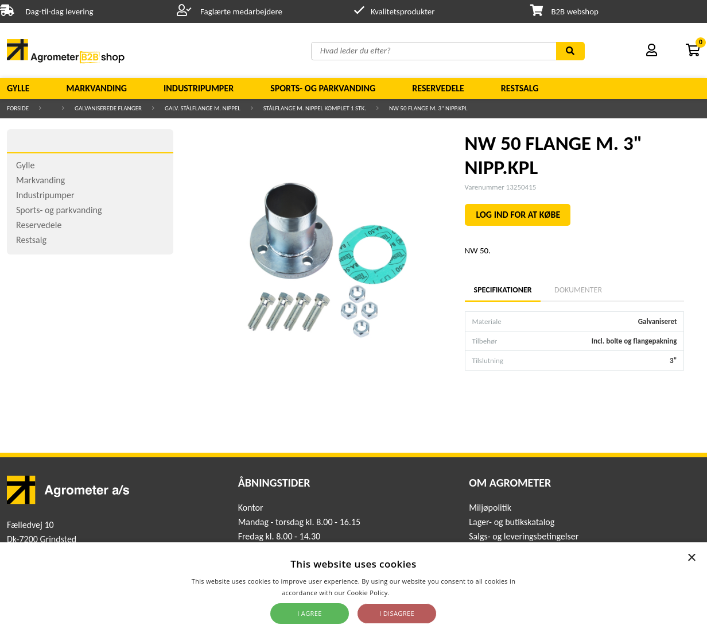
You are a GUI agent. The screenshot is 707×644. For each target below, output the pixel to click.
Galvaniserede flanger (108, 108)
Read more (408, 592)
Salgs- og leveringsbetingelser (523, 536)
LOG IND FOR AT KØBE (518, 214)
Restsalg (520, 88)
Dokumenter (578, 290)
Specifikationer (502, 290)
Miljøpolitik (490, 507)
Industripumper (199, 88)
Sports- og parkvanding (322, 88)
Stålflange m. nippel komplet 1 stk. (314, 108)
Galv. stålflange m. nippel (202, 108)
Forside (18, 108)
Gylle (18, 88)
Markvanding (97, 88)
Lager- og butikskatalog (511, 521)
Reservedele (438, 88)
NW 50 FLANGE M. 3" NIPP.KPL (428, 108)
